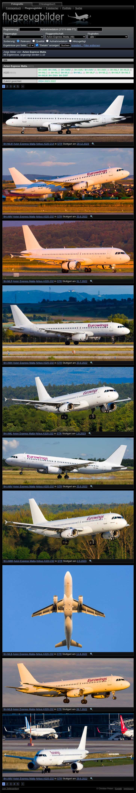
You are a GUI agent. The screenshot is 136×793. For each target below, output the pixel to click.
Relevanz (26, 41)
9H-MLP (90, 72)
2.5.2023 (82, 561)
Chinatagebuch (47, 4)
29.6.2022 (82, 778)
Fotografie (17, 4)
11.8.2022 (81, 654)
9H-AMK (42, 69)
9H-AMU (79, 69)
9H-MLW (43, 75)
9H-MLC (42, 72)
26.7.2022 (81, 709)
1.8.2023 (81, 433)
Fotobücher (52, 8)
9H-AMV (89, 69)
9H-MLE (65, 72)
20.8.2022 (82, 216)
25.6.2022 (82, 486)
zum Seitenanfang (10, 788)
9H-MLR (115, 72)
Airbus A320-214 (45, 143)
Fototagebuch (13, 8)
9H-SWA (53, 75)
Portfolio (66, 8)
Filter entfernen (92, 45)
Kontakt (118, 788)
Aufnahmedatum (58, 41)
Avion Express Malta (24, 143)
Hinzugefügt (79, 41)
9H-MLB (124, 69)
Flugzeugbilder (33, 8)
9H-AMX (101, 69)
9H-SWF (63, 75)
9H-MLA (114, 69)
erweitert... (77, 45)
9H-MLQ (103, 72)
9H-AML (52, 69)
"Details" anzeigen (49, 45)
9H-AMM (65, 69)
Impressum (129, 788)
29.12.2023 (83, 143)
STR (59, 143)
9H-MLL (78, 72)
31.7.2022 (81, 281)
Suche (78, 8)
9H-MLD (55, 72)
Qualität (40, 41)
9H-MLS (125, 72)
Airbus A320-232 (45, 216)
